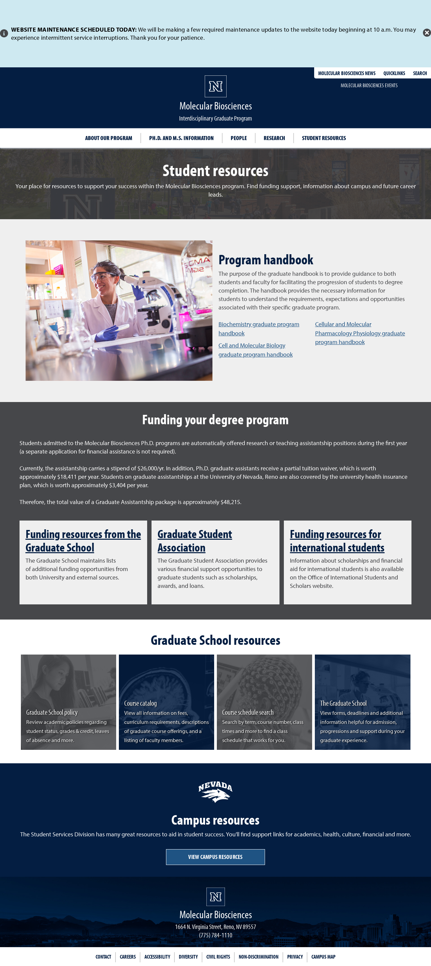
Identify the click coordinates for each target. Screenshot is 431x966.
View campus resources (215, 857)
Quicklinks (394, 73)
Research (274, 138)
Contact (103, 956)
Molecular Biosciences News (346, 73)
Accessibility (157, 956)
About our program (108, 138)
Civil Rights (218, 956)
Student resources (324, 138)
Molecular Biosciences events (369, 85)
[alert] (215, 33)
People (239, 138)
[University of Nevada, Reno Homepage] (215, 897)
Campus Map (323, 956)
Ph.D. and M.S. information (181, 138)
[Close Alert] (427, 33)
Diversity (188, 956)
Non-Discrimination (258, 956)
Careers (128, 956)
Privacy (295, 956)
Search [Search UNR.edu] (420, 73)
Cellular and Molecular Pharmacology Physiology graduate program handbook (360, 333)
